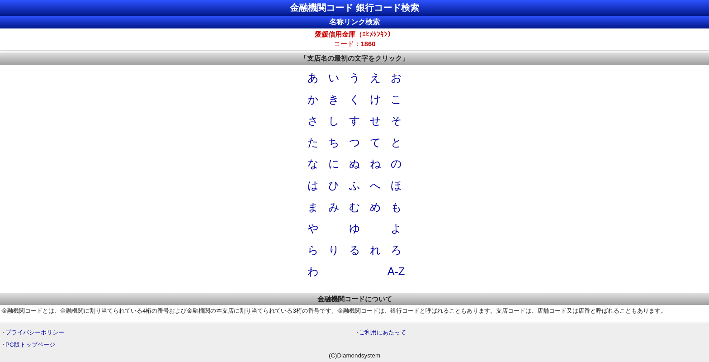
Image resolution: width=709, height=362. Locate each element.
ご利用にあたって (382, 332)
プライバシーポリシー (34, 332)
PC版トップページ (30, 344)
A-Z (396, 271)
